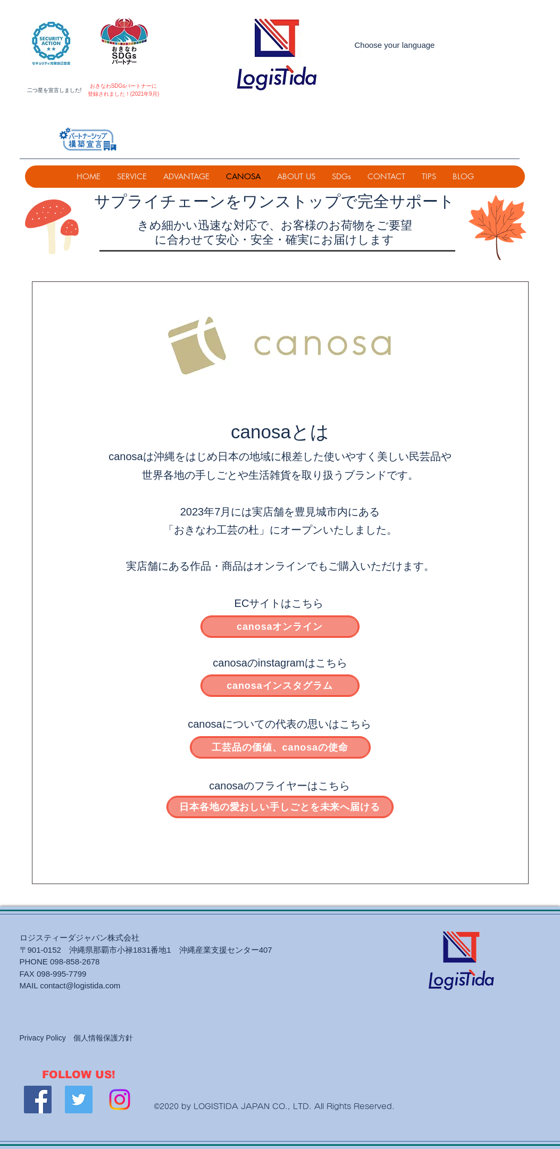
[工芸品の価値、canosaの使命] (280, 747)
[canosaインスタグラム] (280, 686)
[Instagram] (119, 1099)
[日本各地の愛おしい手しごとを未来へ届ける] (280, 807)
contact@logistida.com (80, 985)
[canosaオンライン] (280, 626)
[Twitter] (79, 1099)
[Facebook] (38, 1099)
